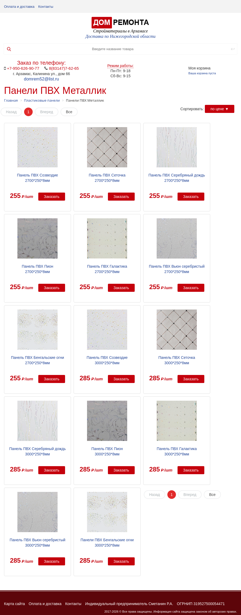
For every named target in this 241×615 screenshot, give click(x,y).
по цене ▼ (219, 109)
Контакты (45, 7)
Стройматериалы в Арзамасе (120, 31)
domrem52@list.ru (41, 79)
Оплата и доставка (19, 7)
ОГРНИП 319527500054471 (201, 604)
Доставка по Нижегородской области (120, 36)
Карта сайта (14, 604)
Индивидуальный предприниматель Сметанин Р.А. (129, 604)
